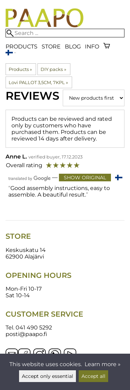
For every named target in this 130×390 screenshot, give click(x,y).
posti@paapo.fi (26, 334)
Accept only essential (47, 376)
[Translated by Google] (29, 178)
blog (73, 46)
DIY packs (53, 69)
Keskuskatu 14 (26, 250)
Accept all (93, 376)
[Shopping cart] (106, 46)
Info (92, 46)
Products (21, 46)
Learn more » (103, 364)
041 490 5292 (34, 327)
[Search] (65, 33)
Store (51, 46)
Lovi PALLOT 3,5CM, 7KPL (38, 82)
